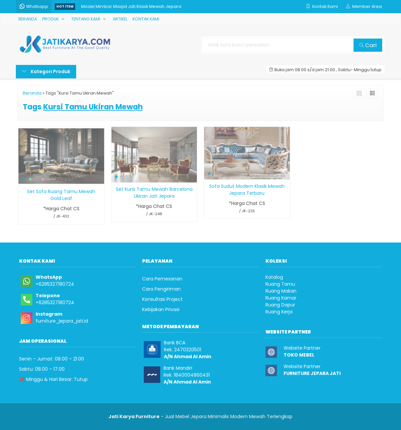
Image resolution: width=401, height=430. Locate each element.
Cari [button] (368, 45)
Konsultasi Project (162, 299)
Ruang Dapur (280, 304)
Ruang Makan (280, 291)
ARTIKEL (119, 19)
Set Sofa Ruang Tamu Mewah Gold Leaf (61, 195)
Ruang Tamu (280, 284)
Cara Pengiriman (161, 289)
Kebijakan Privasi (160, 309)
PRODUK (50, 19)
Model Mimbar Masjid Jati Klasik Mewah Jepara (131, 6)
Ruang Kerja (279, 311)
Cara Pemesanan (162, 278)
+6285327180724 (55, 284)
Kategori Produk (46, 71)
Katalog (274, 277)
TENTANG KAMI (85, 19)
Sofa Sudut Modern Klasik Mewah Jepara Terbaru (247, 189)
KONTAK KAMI (145, 19)
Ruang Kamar (280, 298)
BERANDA (27, 19)
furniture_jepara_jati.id (62, 321)
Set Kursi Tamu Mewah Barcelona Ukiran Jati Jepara (154, 192)
